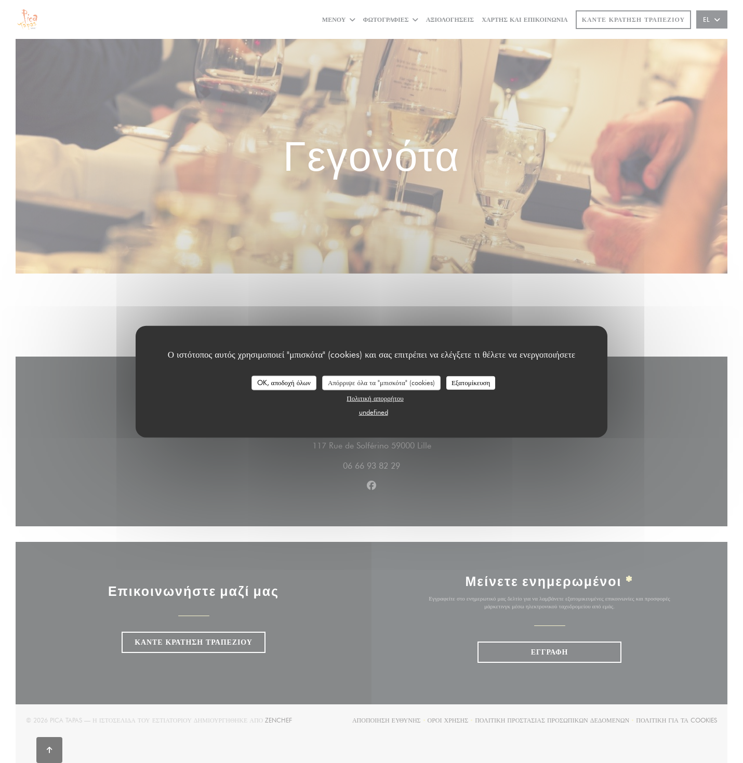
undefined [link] (373, 411)
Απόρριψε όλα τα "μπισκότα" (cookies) (381, 382)
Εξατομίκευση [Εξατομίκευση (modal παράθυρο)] (471, 382)
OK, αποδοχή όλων (284, 382)
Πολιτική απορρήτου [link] (375, 397)
